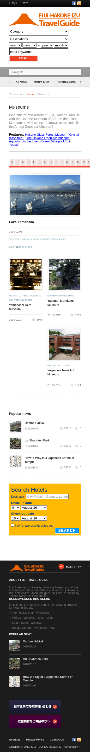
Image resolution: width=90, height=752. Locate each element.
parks (62, 239)
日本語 (13, 3)
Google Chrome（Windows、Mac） (35, 627)
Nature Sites (41, 81)
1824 (78, 385)
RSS (79, 3)
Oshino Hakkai (35, 423)
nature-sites (50, 239)
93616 (68, 446)
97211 (68, 428)
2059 (78, 315)
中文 (25, 3)
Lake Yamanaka (21, 222)
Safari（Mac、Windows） (28, 622)
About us (15, 739)
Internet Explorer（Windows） (31, 612)
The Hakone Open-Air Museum (48, 138)
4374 (18, 246)
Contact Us (57, 739)
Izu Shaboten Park (37, 440)
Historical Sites (66, 81)
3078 (39, 319)
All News (21, 81)
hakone (52, 365)
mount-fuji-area (19, 239)
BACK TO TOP (73, 566)
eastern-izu (55, 296)
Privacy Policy (35, 739)
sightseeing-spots (20, 300)
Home (30, 94)
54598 (68, 467)
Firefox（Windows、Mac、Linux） (34, 617)
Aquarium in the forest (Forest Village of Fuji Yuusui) (39, 142)
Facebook (74, 3)
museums (35, 239)
